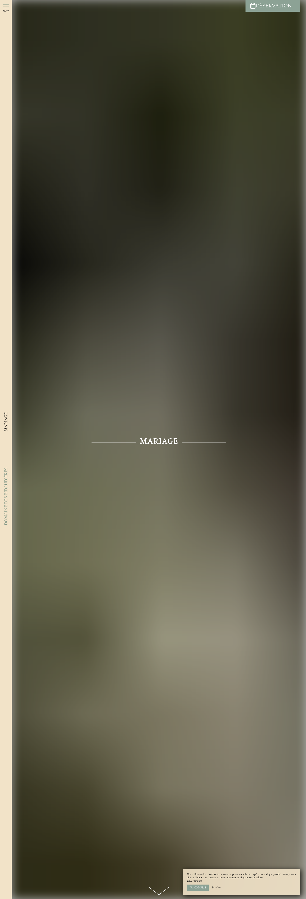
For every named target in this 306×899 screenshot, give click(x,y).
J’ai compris (197, 887)
